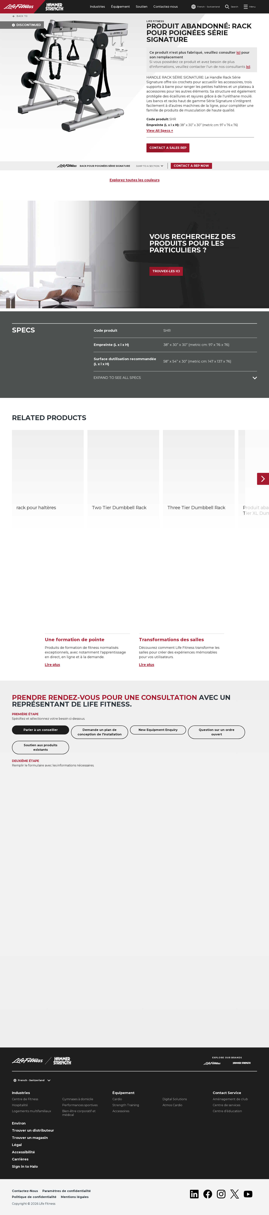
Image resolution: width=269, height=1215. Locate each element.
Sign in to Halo (25, 1167)
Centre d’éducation (227, 1111)
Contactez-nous (165, 6)
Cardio (117, 1099)
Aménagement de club (230, 1099)
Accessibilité (23, 1152)
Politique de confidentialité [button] (34, 1197)
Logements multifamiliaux (31, 1111)
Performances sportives (80, 1105)
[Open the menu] (249, 6)
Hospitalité (20, 1105)
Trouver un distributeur (33, 1130)
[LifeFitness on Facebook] (207, 1195)
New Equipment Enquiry (158, 730)
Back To (19, 16)
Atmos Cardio (172, 1105)
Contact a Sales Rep (167, 148)
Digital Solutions (175, 1099)
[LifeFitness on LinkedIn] (194, 1195)
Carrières (20, 1159)
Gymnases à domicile (77, 1099)
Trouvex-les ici (166, 271)
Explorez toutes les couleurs (135, 180)
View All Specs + (159, 130)
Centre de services (226, 1105)
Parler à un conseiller (41, 730)
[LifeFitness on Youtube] (248, 1195)
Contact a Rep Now (191, 166)
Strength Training (125, 1105)
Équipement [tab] (120, 6)
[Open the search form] (231, 6)
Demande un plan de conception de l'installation (100, 732)
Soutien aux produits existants (40, 747)
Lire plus (52, 665)
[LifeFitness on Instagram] (221, 1195)
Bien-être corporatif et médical (79, 1113)
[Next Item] (263, 479)
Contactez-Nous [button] (25, 1191)
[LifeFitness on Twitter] (234, 1195)
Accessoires (120, 1111)
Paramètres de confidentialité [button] (66, 1191)
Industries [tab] (97, 6)
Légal (17, 1145)
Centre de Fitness (25, 1099)
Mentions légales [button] (75, 1197)
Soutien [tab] (141, 6)
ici (238, 52)
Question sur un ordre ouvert (216, 732)
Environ (19, 1123)
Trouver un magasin (30, 1138)
